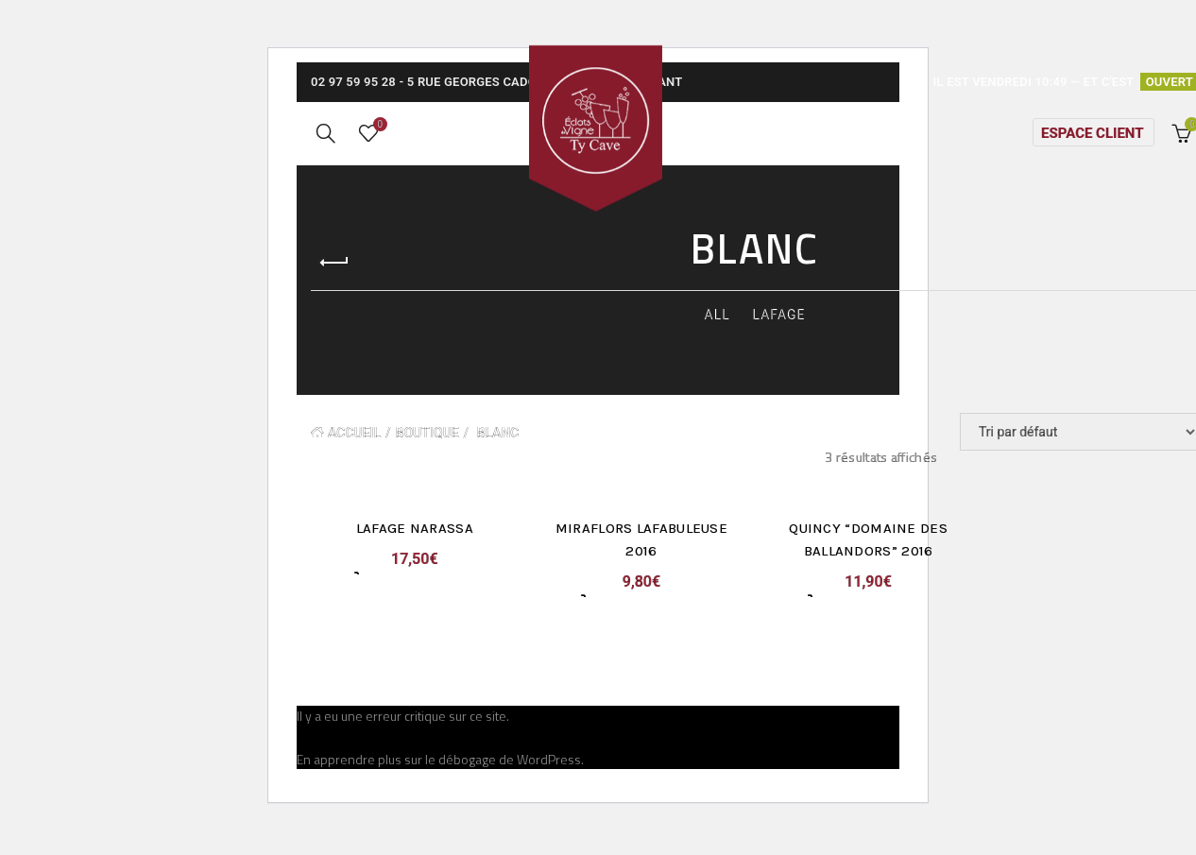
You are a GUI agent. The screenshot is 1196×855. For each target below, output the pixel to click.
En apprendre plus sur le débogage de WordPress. (440, 783)
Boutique (427, 456)
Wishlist (378, 137)
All (717, 338)
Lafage (779, 338)
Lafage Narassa (411, 551)
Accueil (354, 456)
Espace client (1092, 145)
